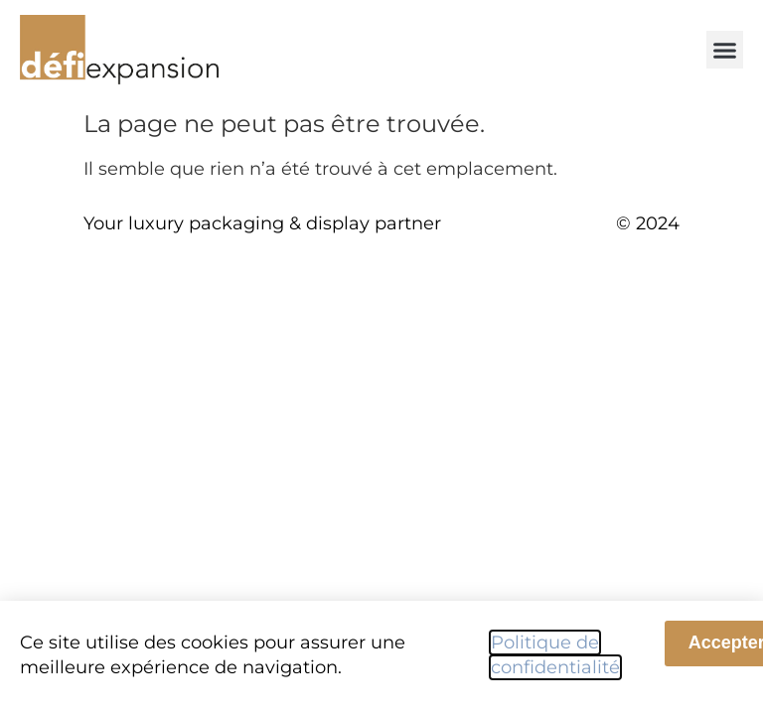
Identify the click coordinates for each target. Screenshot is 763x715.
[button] (725, 50)
